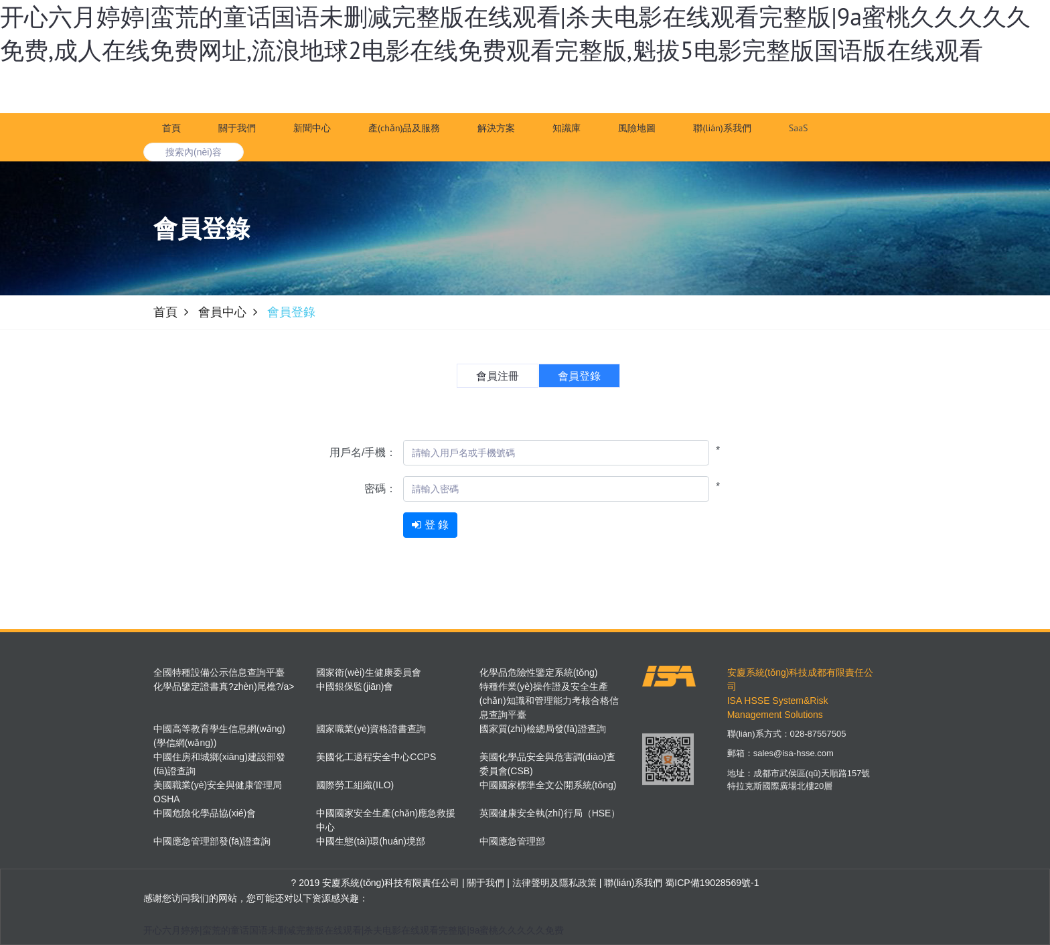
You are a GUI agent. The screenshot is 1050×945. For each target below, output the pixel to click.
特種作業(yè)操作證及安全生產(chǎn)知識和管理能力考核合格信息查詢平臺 (549, 700)
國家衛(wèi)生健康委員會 (368, 672)
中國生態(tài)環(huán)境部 (370, 841)
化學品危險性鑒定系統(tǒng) (538, 672)
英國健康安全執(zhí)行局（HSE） (550, 813)
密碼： (380, 488)
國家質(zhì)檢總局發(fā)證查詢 (542, 728)
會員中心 (222, 312)
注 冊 (816, 93)
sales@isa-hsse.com (793, 761)
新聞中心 (312, 128)
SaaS (798, 128)
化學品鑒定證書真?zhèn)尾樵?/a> (223, 686)
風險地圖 (637, 128)
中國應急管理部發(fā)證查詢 (212, 841)
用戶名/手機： (362, 452)
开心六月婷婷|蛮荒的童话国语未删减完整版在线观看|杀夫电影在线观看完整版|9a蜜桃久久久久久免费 (353, 930)
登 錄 (765, 93)
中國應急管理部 (512, 841)
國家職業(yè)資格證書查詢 (371, 728)
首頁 (171, 128)
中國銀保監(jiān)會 (354, 686)
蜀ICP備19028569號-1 (712, 882)
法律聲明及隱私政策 (553, 882)
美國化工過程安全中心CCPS (376, 756)
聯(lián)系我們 (722, 128)
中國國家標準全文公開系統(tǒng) (548, 785)
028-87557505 (818, 742)
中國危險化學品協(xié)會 (204, 813)
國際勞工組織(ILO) (355, 785)
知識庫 (566, 128)
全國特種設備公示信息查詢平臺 (219, 672)
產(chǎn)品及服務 (404, 128)
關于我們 (237, 128)
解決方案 (496, 128)
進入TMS (869, 93)
